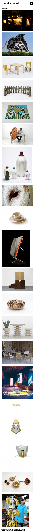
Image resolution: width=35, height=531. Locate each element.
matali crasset (10, 3)
